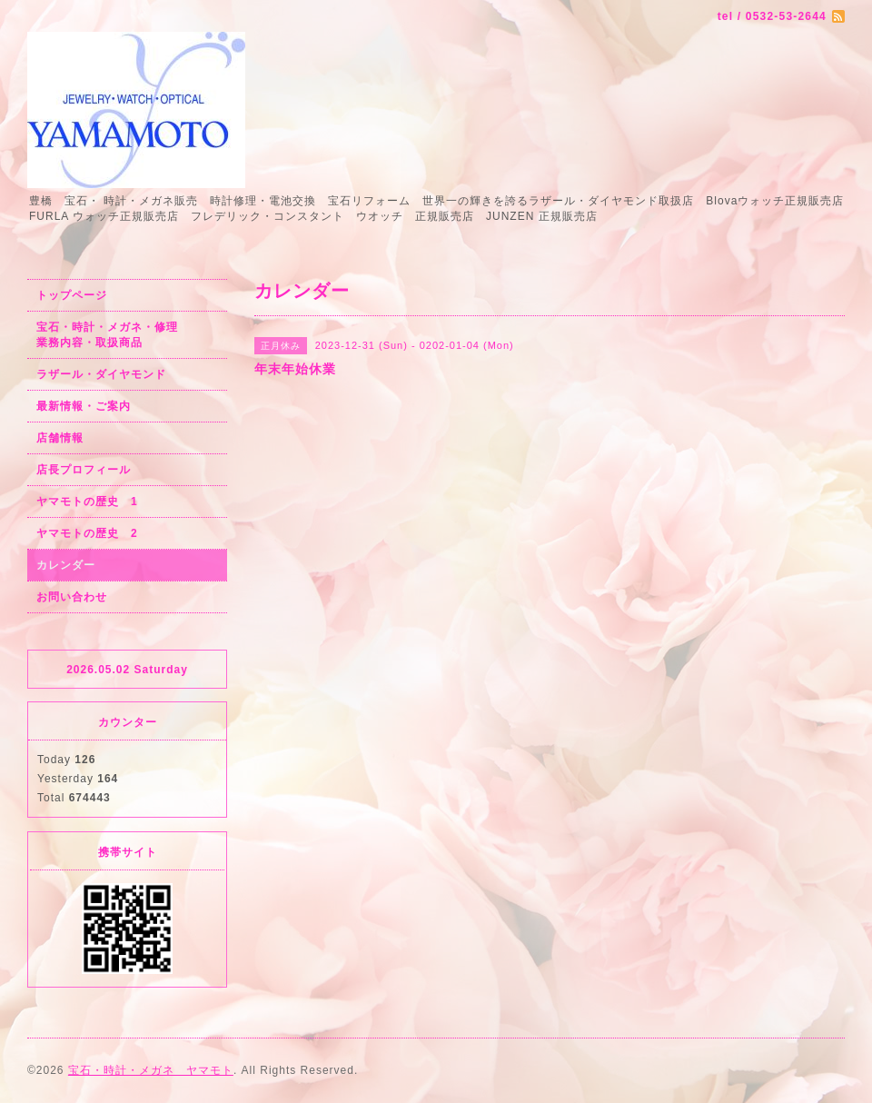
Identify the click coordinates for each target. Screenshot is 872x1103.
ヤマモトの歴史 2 (87, 533)
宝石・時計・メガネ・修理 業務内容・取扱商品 (126, 335)
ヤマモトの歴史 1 (87, 501)
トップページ (71, 295)
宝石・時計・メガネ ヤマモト (150, 1070)
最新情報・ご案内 (83, 406)
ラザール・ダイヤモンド (101, 374)
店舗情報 (60, 438)
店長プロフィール (83, 469)
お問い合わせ (71, 597)
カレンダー (65, 565)
